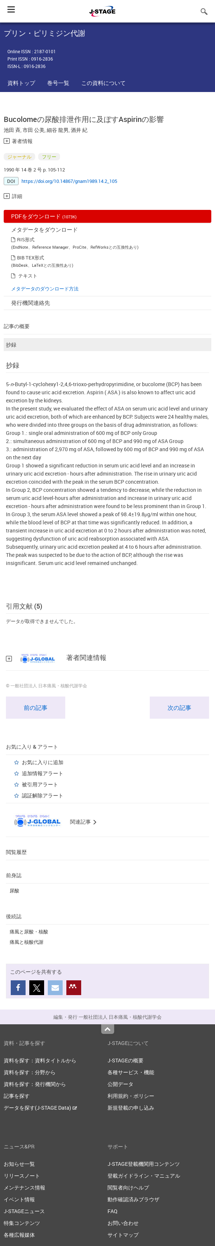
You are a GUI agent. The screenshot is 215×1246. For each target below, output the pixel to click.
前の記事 (35, 708)
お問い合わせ (123, 1222)
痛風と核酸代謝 (26, 942)
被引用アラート (40, 784)
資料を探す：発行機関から (35, 1083)
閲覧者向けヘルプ (128, 1187)
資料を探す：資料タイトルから (40, 1060)
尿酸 (14, 890)
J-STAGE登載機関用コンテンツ (144, 1163)
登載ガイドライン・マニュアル (144, 1175)
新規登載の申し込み (131, 1107)
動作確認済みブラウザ (133, 1199)
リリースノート (22, 1175)
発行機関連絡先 (30, 302)
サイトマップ (123, 1234)
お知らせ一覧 (19, 1163)
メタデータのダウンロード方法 (45, 288)
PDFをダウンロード (44, 216)
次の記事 (179, 708)
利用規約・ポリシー (131, 1095)
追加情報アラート (42, 773)
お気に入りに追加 (42, 762)
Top (107, 1029)
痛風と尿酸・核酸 (29, 931)
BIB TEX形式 (30, 257)
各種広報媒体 (19, 1234)
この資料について (103, 82)
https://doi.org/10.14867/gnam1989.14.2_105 (69, 181)
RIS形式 (25, 239)
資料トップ (21, 82)
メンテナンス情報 (24, 1187)
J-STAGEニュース (24, 1211)
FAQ (113, 1211)
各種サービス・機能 (131, 1072)
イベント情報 (19, 1199)
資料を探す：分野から (30, 1072)
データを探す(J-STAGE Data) (40, 1107)
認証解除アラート (42, 795)
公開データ (120, 1083)
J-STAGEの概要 (125, 1060)
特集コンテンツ (22, 1222)
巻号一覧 (58, 82)
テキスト (27, 275)
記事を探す (17, 1095)
